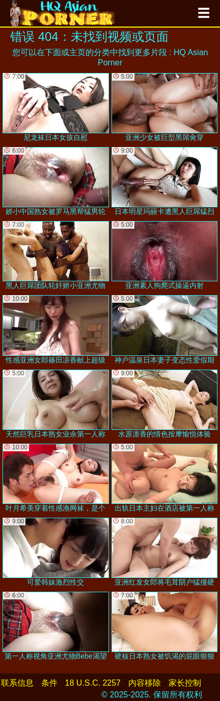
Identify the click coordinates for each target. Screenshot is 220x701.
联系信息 (17, 683)
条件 (49, 683)
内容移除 (144, 683)
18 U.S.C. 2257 (93, 683)
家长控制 (185, 683)
